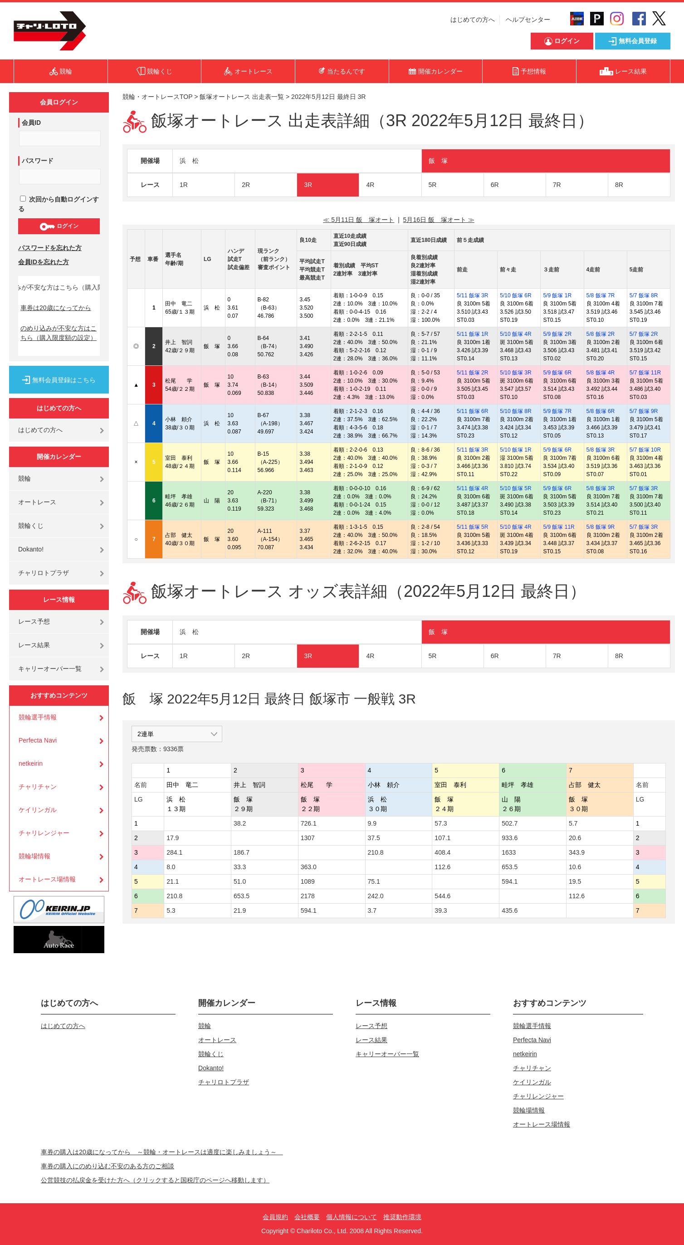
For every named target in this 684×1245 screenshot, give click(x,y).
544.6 (442, 896)
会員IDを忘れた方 (43, 262)
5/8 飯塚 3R (600, 450)
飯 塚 (438, 160)
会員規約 (275, 1216)
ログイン (58, 226)
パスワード (38, 160)
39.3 (441, 910)
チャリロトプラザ (43, 572)
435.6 (510, 910)
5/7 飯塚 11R (645, 372)
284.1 (174, 852)
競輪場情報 (34, 856)
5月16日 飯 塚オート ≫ (438, 219)
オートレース (37, 502)
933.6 (510, 837)
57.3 (441, 823)
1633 (509, 852)
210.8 (376, 852)
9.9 (372, 823)
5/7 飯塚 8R (644, 295)
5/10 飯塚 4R (515, 334)
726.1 (309, 823)
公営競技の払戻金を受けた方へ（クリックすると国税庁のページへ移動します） (155, 1180)
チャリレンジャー (44, 833)
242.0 (376, 896)
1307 (308, 837)
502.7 (510, 823)
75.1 (374, 881)
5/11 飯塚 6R (472, 411)
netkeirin (31, 763)
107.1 (442, 837)
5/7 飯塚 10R (645, 450)
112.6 (442, 867)
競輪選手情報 (38, 717)
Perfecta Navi (38, 740)
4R (370, 184)
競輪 (24, 478)
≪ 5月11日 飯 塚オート (358, 219)
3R (308, 184)
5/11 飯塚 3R (472, 295)
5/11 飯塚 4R (472, 488)
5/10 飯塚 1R (515, 450)
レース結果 (34, 645)
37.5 (374, 837)
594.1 (510, 881)
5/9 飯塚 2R (557, 334)
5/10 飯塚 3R (515, 372)
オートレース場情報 (47, 879)
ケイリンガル (38, 809)
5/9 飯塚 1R (557, 295)
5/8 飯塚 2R (600, 334)
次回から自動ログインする (58, 204)
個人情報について (351, 1216)
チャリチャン (38, 786)
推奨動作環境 (402, 1216)
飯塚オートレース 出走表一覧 (242, 96)
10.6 (575, 867)
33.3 (240, 867)
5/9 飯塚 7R (557, 411)
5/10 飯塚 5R (515, 488)
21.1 (172, 881)
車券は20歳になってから (55, 307)
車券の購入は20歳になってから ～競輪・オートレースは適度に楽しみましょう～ (162, 1152)
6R (495, 184)
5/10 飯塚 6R (515, 295)
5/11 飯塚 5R (472, 527)
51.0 (240, 881)
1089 (308, 881)
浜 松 (189, 160)
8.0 (170, 867)
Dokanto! (31, 549)
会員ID (31, 122)
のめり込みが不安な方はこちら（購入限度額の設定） (58, 333)
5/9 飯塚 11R (558, 527)
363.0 (309, 867)
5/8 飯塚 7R (600, 295)
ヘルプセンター (528, 19)
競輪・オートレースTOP (157, 96)
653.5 (510, 867)
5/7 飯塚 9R (644, 411)
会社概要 (307, 1216)
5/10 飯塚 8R (515, 411)
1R (184, 184)
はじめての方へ (472, 19)
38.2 (240, 823)
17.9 (172, 837)
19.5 (575, 881)
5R (433, 184)
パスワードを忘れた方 (50, 247)
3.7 (372, 910)
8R (619, 184)
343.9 (577, 852)
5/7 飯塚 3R (644, 488)
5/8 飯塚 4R (600, 372)
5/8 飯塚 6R (600, 411)
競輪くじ (31, 525)
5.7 (573, 823)
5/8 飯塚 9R (600, 527)
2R (246, 184)
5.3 (170, 910)
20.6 (575, 837)
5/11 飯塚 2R (472, 372)
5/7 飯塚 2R (644, 334)
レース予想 (34, 621)
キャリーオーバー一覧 (50, 668)
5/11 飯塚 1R (472, 334)
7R (557, 184)
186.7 (241, 852)
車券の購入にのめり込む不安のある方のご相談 (107, 1166)
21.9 (240, 910)
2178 (308, 896)
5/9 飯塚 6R (557, 372)
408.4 (442, 852)
